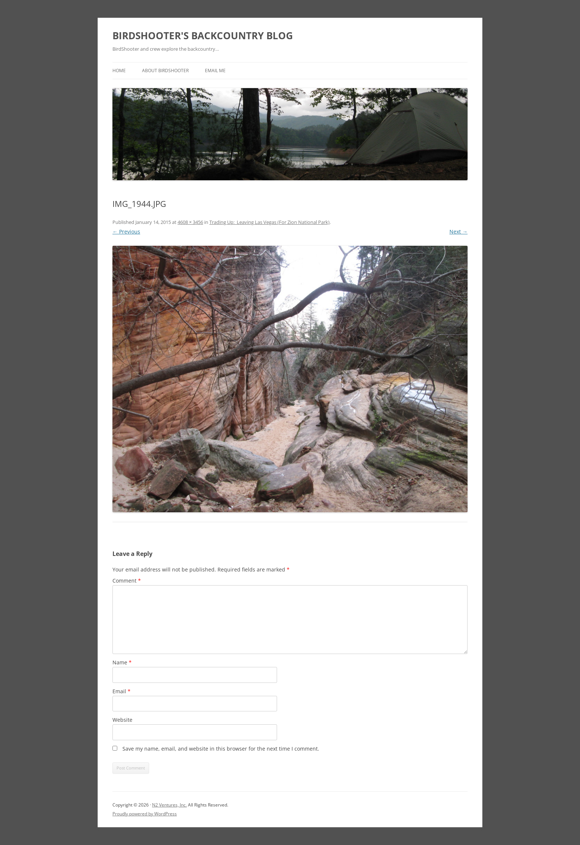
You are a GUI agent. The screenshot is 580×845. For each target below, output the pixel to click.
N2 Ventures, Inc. (169, 805)
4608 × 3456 (190, 222)
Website (122, 719)
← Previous (126, 231)
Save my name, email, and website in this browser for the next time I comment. (220, 748)
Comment (126, 580)
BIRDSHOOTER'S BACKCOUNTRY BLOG (202, 35)
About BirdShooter (165, 70)
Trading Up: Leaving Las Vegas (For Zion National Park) (269, 222)
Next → (458, 231)
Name (122, 662)
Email (121, 691)
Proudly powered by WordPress (144, 814)
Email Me (215, 70)
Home (119, 70)
